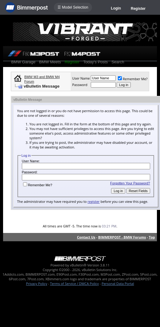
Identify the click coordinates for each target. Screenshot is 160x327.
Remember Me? (133, 79)
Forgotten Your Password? (130, 183)
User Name (81, 78)
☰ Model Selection (73, 7)
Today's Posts (95, 62)
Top (152, 237)
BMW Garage (23, 62)
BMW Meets (50, 62)
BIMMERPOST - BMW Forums (122, 237)
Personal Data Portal (118, 283)
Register (138, 8)
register (94, 201)
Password (79, 84)
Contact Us (86, 237)
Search (117, 62)
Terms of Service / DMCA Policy (74, 283)
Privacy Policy (36, 283)
